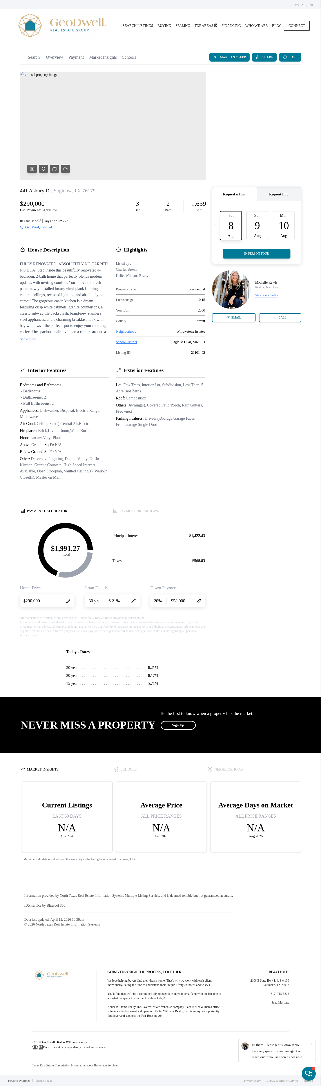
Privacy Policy (252, 1080)
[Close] (311, 1044)
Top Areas (206, 25)
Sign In (304, 4)
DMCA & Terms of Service (282, 1080)
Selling (183, 25)
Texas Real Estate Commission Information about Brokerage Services (75, 1065)
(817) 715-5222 (279, 993)
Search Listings (138, 25)
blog (277, 25)
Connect (296, 25)
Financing (231, 25)
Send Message (280, 1002)
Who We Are (256, 25)
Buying (164, 25)
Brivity (26, 1080)
